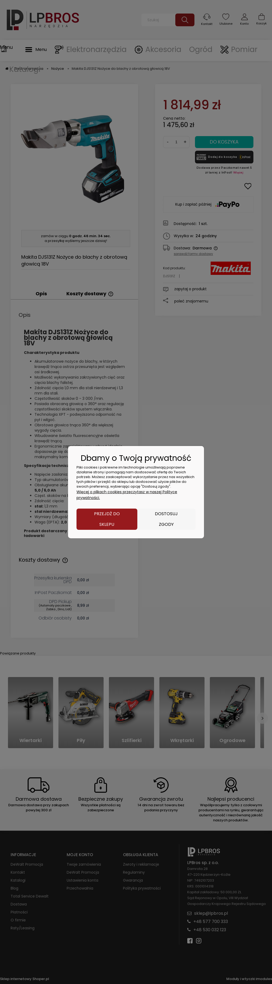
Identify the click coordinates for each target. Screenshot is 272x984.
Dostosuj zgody (166, 519)
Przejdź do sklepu (107, 519)
